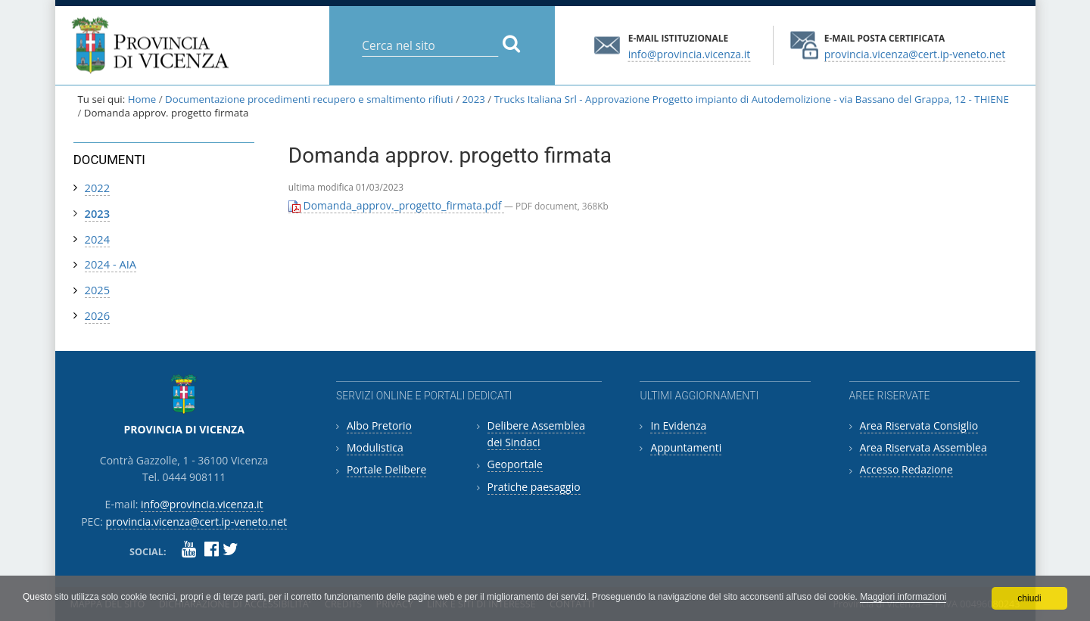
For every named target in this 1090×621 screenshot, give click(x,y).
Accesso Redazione (906, 469)
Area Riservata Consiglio (919, 425)
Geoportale (515, 464)
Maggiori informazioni (903, 597)
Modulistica (375, 447)
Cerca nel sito (361, 33)
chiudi (1029, 598)
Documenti (109, 159)
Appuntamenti (685, 447)
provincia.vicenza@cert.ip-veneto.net (914, 53)
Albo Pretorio (379, 425)
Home (142, 99)
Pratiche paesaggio (534, 487)
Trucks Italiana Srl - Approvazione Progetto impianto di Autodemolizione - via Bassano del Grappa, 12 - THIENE (751, 99)
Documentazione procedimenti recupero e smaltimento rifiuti (309, 99)
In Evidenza (678, 425)
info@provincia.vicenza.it (689, 53)
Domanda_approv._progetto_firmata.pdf (396, 205)
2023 (473, 99)
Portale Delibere (386, 469)
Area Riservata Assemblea (923, 447)
